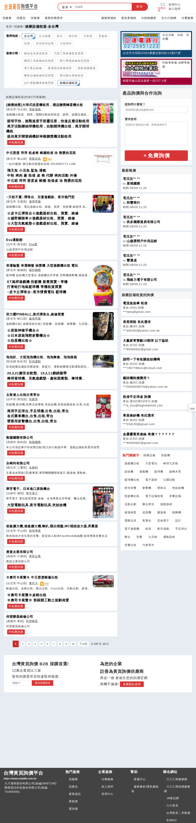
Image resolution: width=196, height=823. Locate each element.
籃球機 (158, 471)
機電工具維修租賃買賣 (39, 60)
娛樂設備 (149, 455)
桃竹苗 (73, 36)
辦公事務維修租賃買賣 (75, 60)
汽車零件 (148, 545)
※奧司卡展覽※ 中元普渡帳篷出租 (32, 577)
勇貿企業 (35, 556)
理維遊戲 (35, 109)
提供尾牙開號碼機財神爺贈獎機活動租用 (39, 136)
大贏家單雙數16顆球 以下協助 (145, 340)
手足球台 (181, 528)
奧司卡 (33, 583)
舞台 (127, 536)
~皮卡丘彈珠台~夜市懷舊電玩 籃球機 (36, 292)
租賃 (148, 528)
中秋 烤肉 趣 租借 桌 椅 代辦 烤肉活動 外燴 (42, 175)
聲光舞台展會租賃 (72, 75)
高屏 (27, 43)
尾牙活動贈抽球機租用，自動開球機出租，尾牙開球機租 (47, 128)
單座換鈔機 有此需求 (138, 415)
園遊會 (161, 512)
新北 (60, 36)
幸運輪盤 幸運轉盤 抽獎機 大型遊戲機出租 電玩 (42, 265)
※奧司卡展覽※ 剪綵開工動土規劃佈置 (38, 600)
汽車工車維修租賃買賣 (69, 53)
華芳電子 (32, 493)
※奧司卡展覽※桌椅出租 (26, 595)
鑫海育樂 (35, 318)
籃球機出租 (132, 479)
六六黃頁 (172, 805)
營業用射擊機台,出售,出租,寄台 (32, 421)
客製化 (146, 520)
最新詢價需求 (54, 18)
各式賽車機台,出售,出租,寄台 (30, 416)
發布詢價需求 (42, 682)
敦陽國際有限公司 (19, 437)
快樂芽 (33, 399)
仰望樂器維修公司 (19, 616)
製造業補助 (128, 18)
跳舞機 (176, 512)
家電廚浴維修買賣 (60, 68)
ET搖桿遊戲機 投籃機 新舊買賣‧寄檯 (37, 282)
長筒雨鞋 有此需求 (137, 322)
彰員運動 (35, 361)
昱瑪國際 (133, 183)
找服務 (7, 18)
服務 (65, 7)
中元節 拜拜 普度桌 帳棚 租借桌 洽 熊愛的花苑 (44, 181)
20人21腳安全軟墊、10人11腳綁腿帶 (37, 373)
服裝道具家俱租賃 (36, 53)
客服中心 (140, 779)
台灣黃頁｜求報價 (178, 812)
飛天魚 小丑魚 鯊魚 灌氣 (26, 170)
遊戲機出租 (132, 463)
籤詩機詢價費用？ (136, 378)
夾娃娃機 (178, 487)
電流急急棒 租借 (135, 303)
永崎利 (33, 467)
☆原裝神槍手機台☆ (23, 330)
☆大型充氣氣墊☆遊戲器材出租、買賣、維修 (43, 223)
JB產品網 (172, 798)
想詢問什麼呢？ (135, 104)
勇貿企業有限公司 (19, 552)
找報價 (35, 18)
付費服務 (187, 18)
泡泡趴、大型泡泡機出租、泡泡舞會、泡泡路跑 (41, 357)
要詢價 (73, 808)
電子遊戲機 (132, 528)
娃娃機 (129, 471)
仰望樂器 (32, 621)
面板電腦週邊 (87, 68)
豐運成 (132, 260)
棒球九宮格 (170, 463)
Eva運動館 (14, 240)
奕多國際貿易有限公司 (143, 222)
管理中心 (175, 4)
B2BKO (171, 820)
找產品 (21, 18)
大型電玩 (151, 463)
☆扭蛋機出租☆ (19, 341)
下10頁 (83, 643)
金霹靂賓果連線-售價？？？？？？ (149, 434)
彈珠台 (161, 487)
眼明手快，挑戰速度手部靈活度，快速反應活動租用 (48, 121)
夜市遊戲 (163, 528)
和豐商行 (133, 202)
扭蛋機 (146, 512)
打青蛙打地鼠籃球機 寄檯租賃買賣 (34, 287)
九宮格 (152, 536)
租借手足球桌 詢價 (137, 396)
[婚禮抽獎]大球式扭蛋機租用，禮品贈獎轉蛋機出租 (44, 105)
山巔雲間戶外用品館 (142, 241)
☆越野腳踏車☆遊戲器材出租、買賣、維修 (41, 218)
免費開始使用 (132, 684)
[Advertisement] (156, 575)
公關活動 (169, 479)
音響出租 (130, 545)
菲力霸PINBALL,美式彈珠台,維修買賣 (35, 314)
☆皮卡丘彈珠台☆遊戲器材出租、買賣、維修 (43, 213)
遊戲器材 (166, 504)
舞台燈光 (148, 504)
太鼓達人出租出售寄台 (23, 394)
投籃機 (165, 455)
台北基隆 (45, 36)
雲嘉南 (102, 36)
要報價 (73, 801)
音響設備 (175, 496)
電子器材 (151, 479)
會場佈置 (130, 512)
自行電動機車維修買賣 (39, 82)
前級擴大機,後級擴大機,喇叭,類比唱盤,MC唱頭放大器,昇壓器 (52, 526)
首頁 (9, 26)
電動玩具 (130, 520)
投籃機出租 (132, 496)
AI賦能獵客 (148, 18)
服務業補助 (108, 18)
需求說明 (131, 119)
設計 (178, 520)
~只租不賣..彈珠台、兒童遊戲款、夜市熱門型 (40, 197)
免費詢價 (162, 7)
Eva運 (33, 244)
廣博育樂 (35, 201)
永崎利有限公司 (18, 463)
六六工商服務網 (176, 779)
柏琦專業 (35, 530)
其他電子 (163, 520)
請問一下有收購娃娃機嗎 (141, 359)
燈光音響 (130, 487)
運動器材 (169, 536)
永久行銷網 (168, 18)
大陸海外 (66, 43)
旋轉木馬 (175, 471)
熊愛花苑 (35, 158)
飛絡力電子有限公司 (142, 279)
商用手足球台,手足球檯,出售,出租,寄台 (38, 411)
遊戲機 (143, 471)
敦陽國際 (35, 442)
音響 (139, 536)
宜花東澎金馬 (45, 43)
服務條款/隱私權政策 (145, 789)
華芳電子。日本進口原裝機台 (28, 488)
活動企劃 (130, 504)
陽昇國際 (35, 270)
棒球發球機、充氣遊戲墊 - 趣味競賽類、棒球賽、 (46, 378)
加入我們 (175, 8)
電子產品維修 (33, 68)
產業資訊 (75, 794)
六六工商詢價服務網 (177, 789)
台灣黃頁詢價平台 (33, 775)
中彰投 (88, 36)
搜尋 (139, 6)
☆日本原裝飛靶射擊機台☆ (28, 336)
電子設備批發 (154, 496)
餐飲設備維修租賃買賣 (39, 75)
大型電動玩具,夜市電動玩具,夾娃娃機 (37, 505)
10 (73, 643)
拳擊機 (146, 487)
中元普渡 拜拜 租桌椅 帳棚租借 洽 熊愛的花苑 (41, 153)
